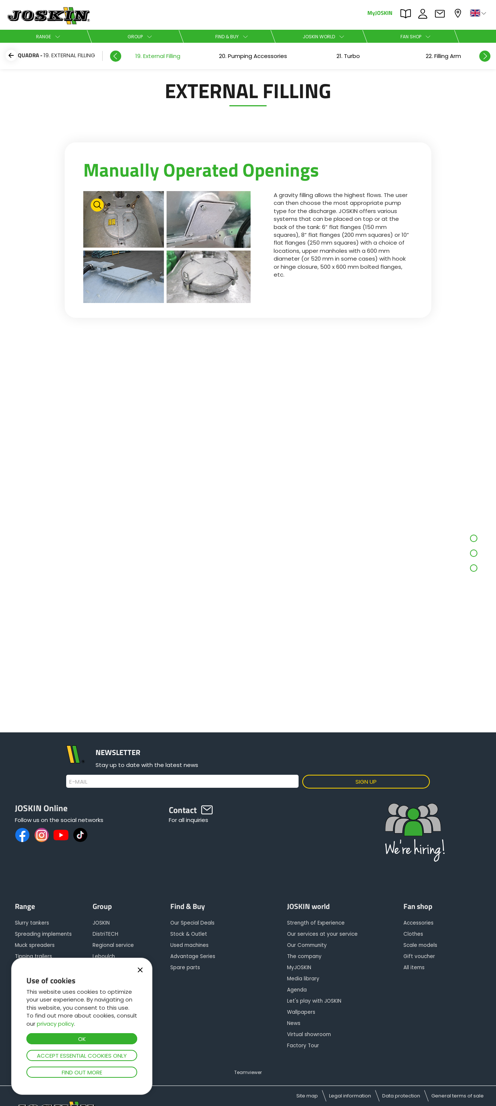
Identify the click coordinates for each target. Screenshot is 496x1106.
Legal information (350, 1095)
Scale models (420, 945)
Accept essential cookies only (82, 1056)
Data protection (401, 1095)
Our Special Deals (192, 922)
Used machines (189, 945)
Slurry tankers (32, 922)
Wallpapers (301, 1012)
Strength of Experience (316, 922)
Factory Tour (303, 1045)
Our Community (307, 945)
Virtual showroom (309, 1034)
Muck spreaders (35, 945)
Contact (441, 13)
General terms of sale (457, 1095)
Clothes (413, 934)
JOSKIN (101, 922)
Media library (303, 978)
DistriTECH (105, 934)
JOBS (424, 13)
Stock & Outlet (188, 934)
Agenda (297, 989)
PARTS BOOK (407, 13)
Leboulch (104, 956)
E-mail (78, 782)
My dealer (458, 13)
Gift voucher (419, 956)
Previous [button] (115, 56)
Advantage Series (192, 956)
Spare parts (185, 967)
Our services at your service (322, 934)
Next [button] (484, 56)
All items (414, 967)
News (293, 1023)
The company (304, 956)
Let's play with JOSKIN (314, 1001)
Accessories (418, 922)
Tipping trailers (33, 956)
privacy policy (55, 1024)
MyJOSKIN (379, 12)
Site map (307, 1095)
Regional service (113, 945)
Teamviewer (248, 1072)
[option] (157, 56)
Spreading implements (43, 934)
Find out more (82, 1072)
